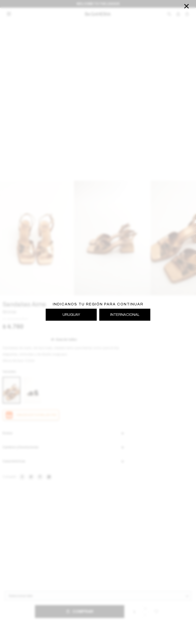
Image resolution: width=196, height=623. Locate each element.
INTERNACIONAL (124, 315)
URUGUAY (71, 315)
